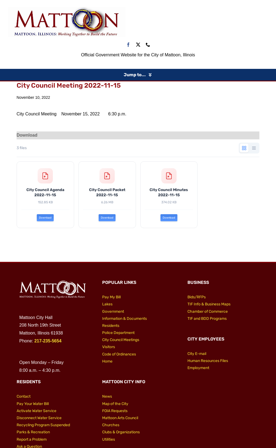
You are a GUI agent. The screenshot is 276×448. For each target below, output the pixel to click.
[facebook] (128, 44)
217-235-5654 (48, 341)
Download (45, 218)
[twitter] (138, 44)
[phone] (148, 44)
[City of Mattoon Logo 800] (66, 9)
